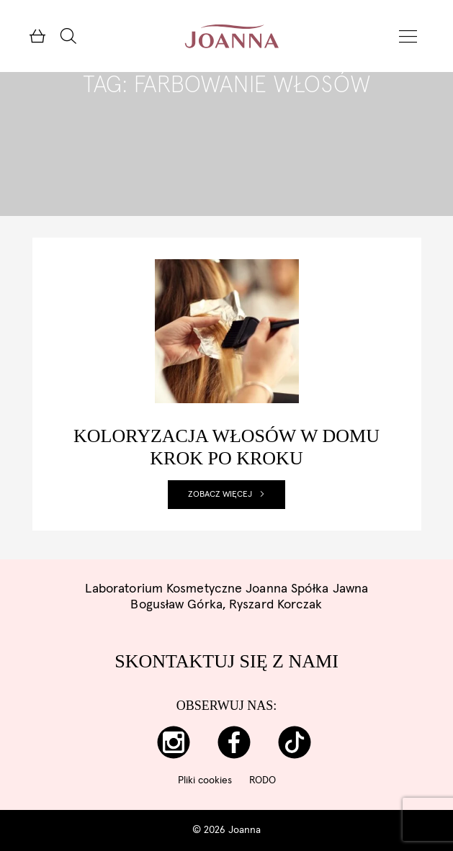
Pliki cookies (205, 780)
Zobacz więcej (226, 494)
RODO (262, 780)
